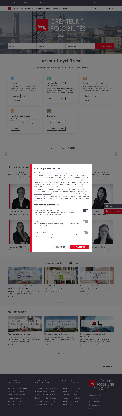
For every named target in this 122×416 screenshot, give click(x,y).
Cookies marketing (57, 235)
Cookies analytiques (57, 223)
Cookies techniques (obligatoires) (57, 212)
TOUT (79, 247)
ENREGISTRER (60, 247)
